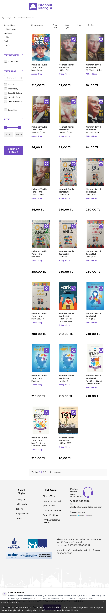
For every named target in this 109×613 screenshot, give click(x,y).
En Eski (91, 25)
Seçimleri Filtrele (14, 151)
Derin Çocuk (91, 194)
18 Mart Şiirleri (65, 70)
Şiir (7, 37)
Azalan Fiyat (67, 26)
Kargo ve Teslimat (52, 501)
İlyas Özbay (11, 88)
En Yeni (79, 25)
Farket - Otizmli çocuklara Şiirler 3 (66, 320)
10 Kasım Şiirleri (38, 132)
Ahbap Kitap (11, 61)
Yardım (19, 518)
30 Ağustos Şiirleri (94, 70)
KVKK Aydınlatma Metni (51, 521)
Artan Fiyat (55, 26)
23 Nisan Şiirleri (38, 194)
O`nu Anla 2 (36, 256)
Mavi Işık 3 (63, 381)
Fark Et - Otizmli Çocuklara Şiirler (38, 444)
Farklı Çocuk (36, 70)
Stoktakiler (10, 110)
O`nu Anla (63, 256)
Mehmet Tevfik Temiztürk (39, 66)
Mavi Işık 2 (90, 319)
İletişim (19, 509)
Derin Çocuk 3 (37, 319)
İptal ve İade (49, 505)
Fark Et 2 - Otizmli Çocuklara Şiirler (94, 382)
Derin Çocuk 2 (92, 256)
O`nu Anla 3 (64, 194)
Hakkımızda (21, 504)
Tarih (6, 41)
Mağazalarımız (22, 513)
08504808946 (64, 553)
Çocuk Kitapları (10, 25)
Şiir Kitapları (11, 29)
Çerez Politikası (50, 515)
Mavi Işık (35, 381)
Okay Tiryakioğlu (13, 101)
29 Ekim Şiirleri (92, 132)
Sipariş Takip (49, 496)
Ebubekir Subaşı (13, 93)
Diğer (8, 45)
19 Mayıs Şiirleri (65, 132)
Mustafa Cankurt (13, 97)
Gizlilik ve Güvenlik (52, 510)
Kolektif (9, 84)
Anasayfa (7, 18)
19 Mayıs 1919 (65, 443)
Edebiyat (8, 33)
